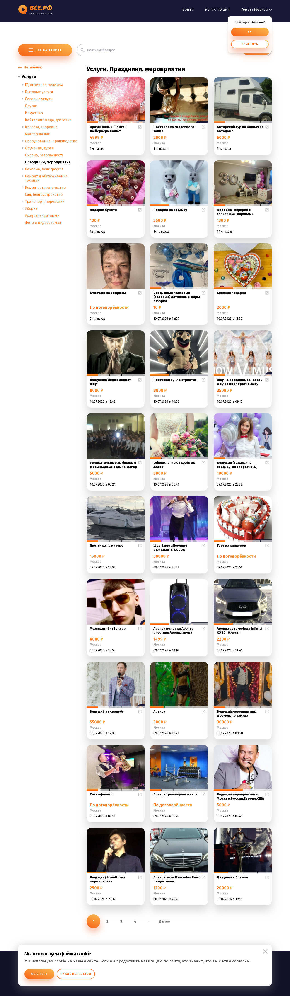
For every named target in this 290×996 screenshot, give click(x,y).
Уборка (31, 208)
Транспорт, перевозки (45, 201)
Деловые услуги (39, 99)
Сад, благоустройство (44, 194)
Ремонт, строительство (45, 187)
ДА (250, 32)
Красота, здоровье (41, 127)
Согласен (39, 974)
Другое (31, 106)
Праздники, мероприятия (48, 162)
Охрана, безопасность (44, 155)
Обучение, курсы (39, 148)
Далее (164, 921)
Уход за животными (42, 215)
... (148, 921)
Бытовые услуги (39, 92)
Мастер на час (37, 134)
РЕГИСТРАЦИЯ (217, 9)
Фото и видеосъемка (43, 222)
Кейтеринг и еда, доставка (48, 120)
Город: (254, 10)
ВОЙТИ (188, 9)
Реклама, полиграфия (44, 169)
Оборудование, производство (51, 141)
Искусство (34, 113)
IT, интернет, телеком (44, 85)
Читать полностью (75, 974)
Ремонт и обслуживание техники (46, 178)
